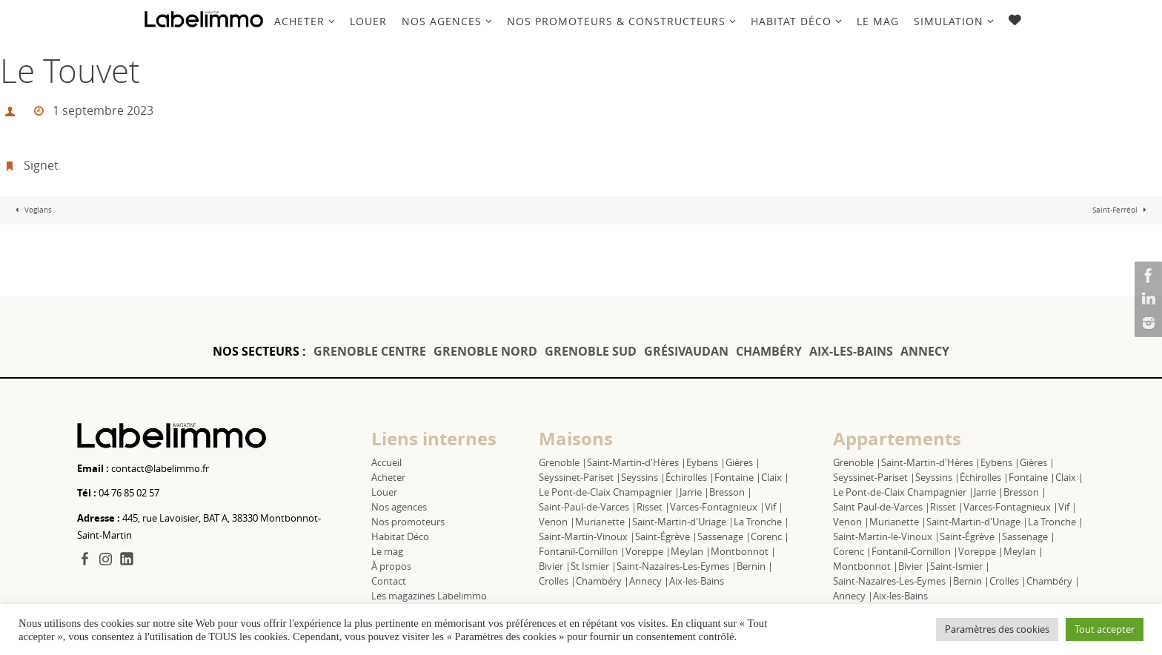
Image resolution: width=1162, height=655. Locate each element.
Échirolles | (689, 477)
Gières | (743, 462)
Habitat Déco (400, 536)
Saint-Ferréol (1121, 210)
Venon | (557, 521)
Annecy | (649, 581)
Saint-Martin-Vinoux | (587, 536)
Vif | (774, 506)
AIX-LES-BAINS (851, 351)
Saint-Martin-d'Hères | (636, 462)
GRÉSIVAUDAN (686, 351)
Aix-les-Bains (696, 581)
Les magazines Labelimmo (429, 595)
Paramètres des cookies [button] (997, 629)
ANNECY (924, 351)
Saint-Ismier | (960, 566)
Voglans (32, 210)
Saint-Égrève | (666, 536)
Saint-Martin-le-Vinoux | (886, 536)
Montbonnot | (743, 551)
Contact (388, 581)
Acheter (388, 477)
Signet (41, 165)
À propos (391, 566)
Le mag (387, 551)
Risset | (653, 506)
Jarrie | (694, 492)
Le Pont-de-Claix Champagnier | (609, 492)
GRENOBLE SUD (591, 351)
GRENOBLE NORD (485, 351)
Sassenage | (724, 536)
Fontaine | (737, 477)
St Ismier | (594, 566)
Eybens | (706, 462)
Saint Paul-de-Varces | (881, 506)
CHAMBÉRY (769, 351)
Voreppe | (648, 551)
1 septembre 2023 (103, 110)
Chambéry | (602, 581)
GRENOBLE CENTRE (369, 351)
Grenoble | (563, 462)
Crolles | (557, 581)
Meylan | (691, 551)
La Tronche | (761, 521)
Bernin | (755, 566)
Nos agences (399, 506)
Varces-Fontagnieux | (717, 506)
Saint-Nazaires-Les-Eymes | (677, 566)
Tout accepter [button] (1105, 629)
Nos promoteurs (408, 521)
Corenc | (770, 536)
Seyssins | (643, 477)
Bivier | (555, 566)
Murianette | (603, 521)
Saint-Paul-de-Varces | (588, 506)
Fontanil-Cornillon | (582, 551)
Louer (384, 492)
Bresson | (730, 492)
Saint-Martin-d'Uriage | (683, 521)
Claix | (775, 477)
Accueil (386, 462)
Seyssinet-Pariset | (580, 477)
